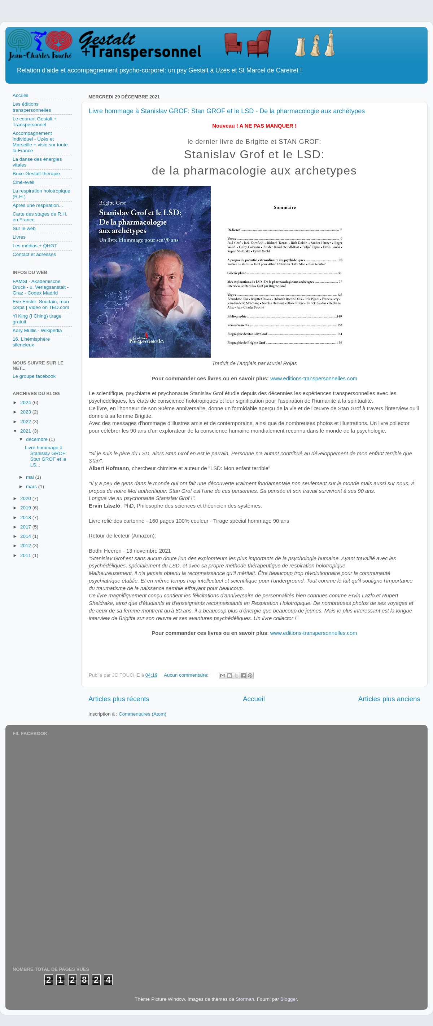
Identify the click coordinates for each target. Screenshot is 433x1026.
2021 (26, 431)
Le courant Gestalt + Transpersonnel (35, 121)
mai (30, 477)
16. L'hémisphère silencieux (31, 342)
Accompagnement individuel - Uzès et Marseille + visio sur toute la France (40, 142)
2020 (26, 498)
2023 (26, 412)
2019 (26, 507)
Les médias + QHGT (35, 245)
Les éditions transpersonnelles (32, 106)
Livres (19, 237)
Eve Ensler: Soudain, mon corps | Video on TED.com (41, 304)
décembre (37, 439)
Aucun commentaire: (187, 675)
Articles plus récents (118, 699)
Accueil (254, 699)
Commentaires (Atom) (142, 714)
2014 (26, 536)
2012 (26, 545)
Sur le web (24, 228)
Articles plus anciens (389, 699)
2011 (26, 555)
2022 (26, 421)
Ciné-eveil (23, 182)
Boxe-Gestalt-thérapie (36, 173)
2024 (26, 402)
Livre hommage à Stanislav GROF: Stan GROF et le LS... (46, 456)
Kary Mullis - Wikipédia (37, 330)
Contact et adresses (34, 254)
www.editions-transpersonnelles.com (313, 378)
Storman (245, 999)
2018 (26, 517)
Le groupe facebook (34, 376)
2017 (26, 527)
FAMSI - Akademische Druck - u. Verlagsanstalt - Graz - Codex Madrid (41, 287)
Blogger (288, 999)
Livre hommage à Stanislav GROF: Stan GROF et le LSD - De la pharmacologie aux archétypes (227, 111)
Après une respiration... (38, 205)
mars (32, 486)
